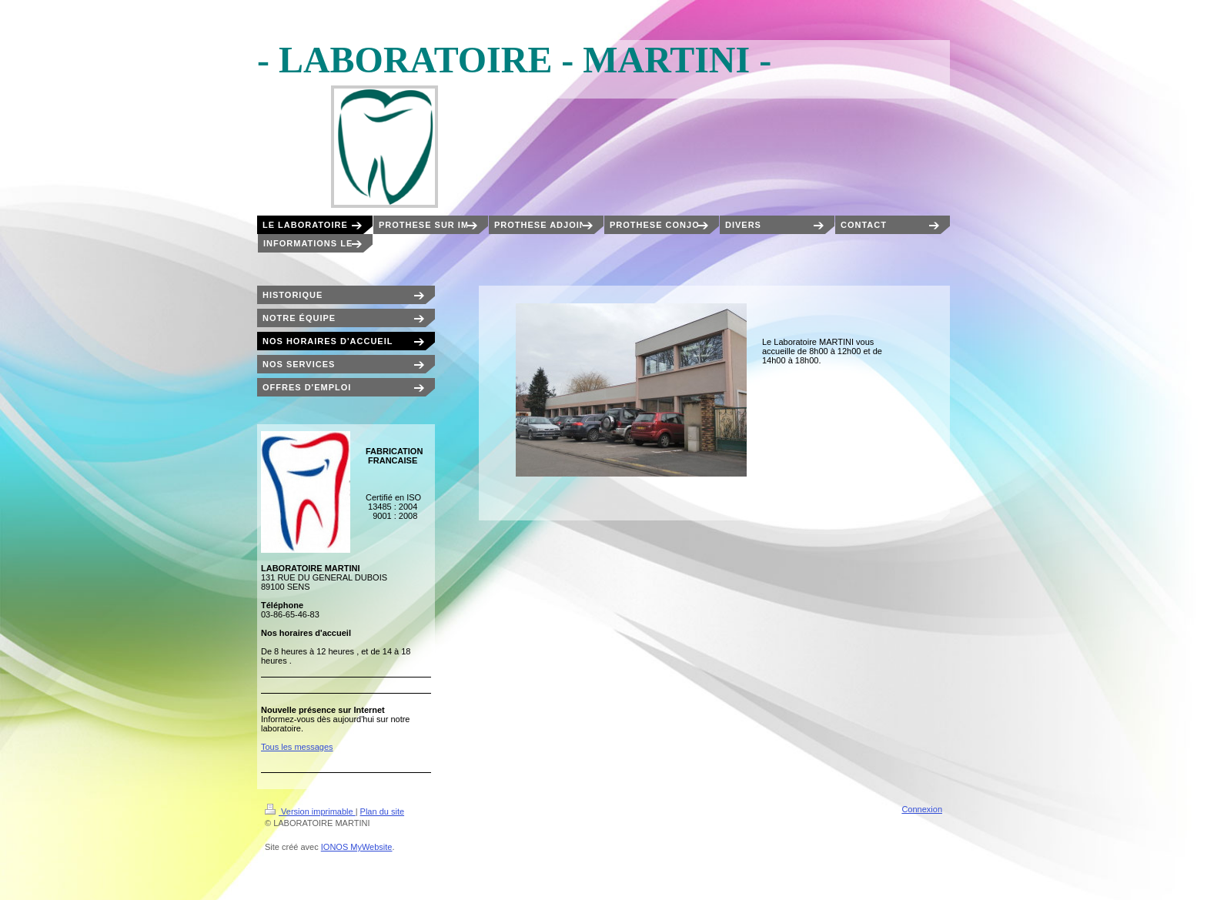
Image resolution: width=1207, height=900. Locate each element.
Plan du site (382, 811)
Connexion (921, 809)
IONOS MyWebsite (357, 846)
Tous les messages (297, 746)
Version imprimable (310, 811)
